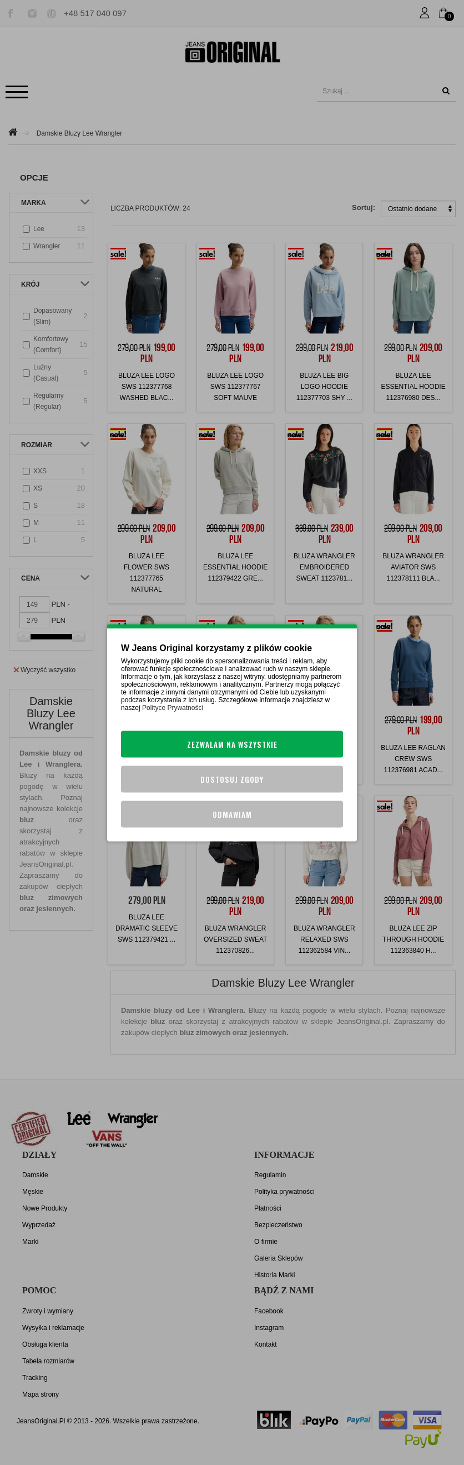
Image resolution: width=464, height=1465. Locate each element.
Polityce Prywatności (172, 707)
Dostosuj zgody (232, 778)
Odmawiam (232, 813)
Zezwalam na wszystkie (232, 743)
